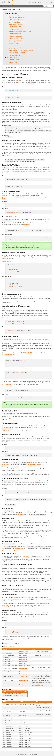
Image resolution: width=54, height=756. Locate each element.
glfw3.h (17, 80)
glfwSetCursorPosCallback (34, 464)
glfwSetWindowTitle (11, 205)
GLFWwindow (5, 198)
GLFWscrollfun (17, 692)
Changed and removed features (14, 16)
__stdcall (31, 167)
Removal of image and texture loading (18, 21)
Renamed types (13, 61)
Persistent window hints (15, 35)
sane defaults (22, 247)
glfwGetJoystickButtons (19, 549)
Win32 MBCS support (14, 48)
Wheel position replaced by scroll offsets (19, 41)
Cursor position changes (15, 40)
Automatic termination (14, 54)
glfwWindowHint (33, 413)
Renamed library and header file (17, 17)
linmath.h (26, 637)
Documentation (32, 2)
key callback (38, 512)
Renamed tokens (13, 62)
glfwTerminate (23, 340)
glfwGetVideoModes (29, 425)
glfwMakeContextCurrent (22, 300)
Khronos (45, 612)
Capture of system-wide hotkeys (17, 52)
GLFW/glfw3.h (15, 97)
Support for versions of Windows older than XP (21, 50)
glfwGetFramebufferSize (38, 313)
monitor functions (46, 222)
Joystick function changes (15, 47)
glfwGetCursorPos (31, 462)
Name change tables (11, 57)
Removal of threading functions (17, 19)
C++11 (45, 108)
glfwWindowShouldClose (28, 352)
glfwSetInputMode (23, 656)
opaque (42, 197)
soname (24, 84)
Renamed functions (14, 59)
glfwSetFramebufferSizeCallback (41, 315)
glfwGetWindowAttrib (24, 672)
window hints (46, 246)
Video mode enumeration (15, 36)
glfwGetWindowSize (11, 321)
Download (40, 2)
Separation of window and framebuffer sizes (20, 31)
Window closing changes (15, 33)
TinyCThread (13, 113)
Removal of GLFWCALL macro (16, 22)
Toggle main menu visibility (2, 5)
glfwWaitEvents (6, 256)
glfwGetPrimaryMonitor (44, 221)
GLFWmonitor (27, 224)
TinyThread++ (5, 113)
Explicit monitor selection (15, 26)
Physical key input (13, 45)
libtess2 (11, 639)
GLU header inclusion (14, 55)
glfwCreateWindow (6, 197)
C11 (50, 108)
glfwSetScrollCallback (24, 667)
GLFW (6, 2)
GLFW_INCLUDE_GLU (30, 615)
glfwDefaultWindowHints (24, 418)
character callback (19, 436)
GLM (18, 637)
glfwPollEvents (47, 255)
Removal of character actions (16, 38)
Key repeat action (13, 43)
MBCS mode (25, 556)
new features (13, 68)
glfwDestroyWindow (14, 340)
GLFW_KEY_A (23, 537)
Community (49, 2)
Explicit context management (16, 29)
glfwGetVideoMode (6, 430)
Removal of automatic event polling (18, 28)
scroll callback (32, 482)
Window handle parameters (16, 24)
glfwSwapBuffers (28, 255)
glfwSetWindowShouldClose (8, 354)
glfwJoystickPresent (19, 548)
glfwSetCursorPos (6, 464)
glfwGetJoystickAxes (34, 543)
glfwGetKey (20, 514)
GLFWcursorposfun (18, 694)
